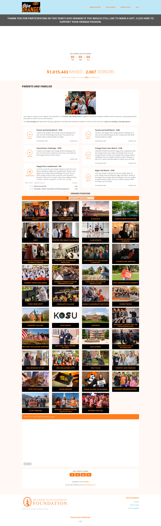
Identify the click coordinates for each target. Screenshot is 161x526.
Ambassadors (95, 7)
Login (80, 521)
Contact (136, 502)
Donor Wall (126, 7)
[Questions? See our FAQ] (87, 482)
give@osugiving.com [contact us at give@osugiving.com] (89, 485)
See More (27, 464)
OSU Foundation (133, 508)
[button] (88, 474)
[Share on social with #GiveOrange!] (80, 441)
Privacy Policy (134, 505)
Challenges (111, 7)
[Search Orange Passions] (81, 198)
